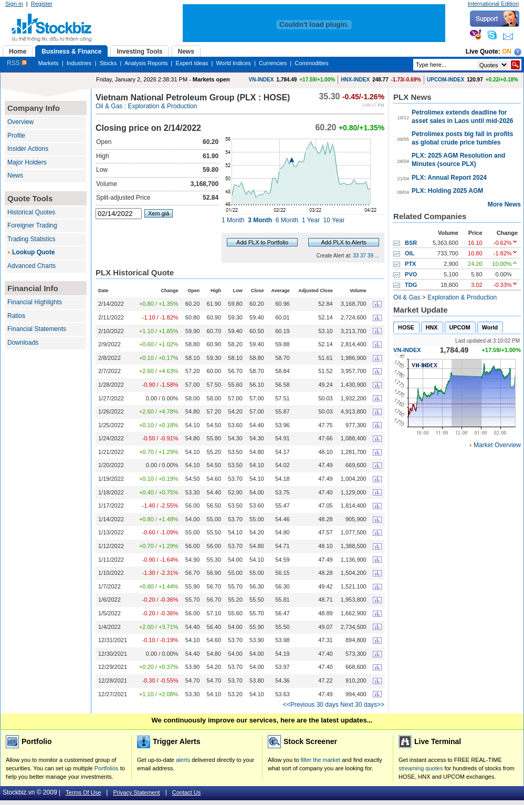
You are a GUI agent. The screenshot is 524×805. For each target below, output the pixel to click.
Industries (79, 63)
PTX (410, 264)
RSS (17, 63)
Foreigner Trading (32, 225)
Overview (20, 122)
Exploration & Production (162, 106)
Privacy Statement (136, 792)
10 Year (334, 220)
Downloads (22, 342)
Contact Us (186, 792)
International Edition (493, 4)
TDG (411, 285)
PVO (411, 274)
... (377, 256)
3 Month (260, 220)
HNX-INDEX (355, 79)
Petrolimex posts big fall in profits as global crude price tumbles (462, 138)
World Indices (233, 63)
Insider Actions (27, 148)
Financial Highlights (34, 302)
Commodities (311, 63)
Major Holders (27, 162)
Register (42, 4)
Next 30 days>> (362, 704)
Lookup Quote (33, 252)
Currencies (273, 63)
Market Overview (497, 445)
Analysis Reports (146, 63)
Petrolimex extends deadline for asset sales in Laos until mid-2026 (462, 117)
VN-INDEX (261, 79)
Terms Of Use (83, 792)
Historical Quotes (31, 212)
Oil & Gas (109, 106)
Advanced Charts (31, 266)
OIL (409, 253)
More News (504, 204)
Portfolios (107, 768)
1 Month (233, 220)
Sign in (14, 4)
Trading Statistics (31, 239)
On (506, 51)
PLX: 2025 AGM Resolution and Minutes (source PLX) (458, 160)
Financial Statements (36, 329)
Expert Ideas (192, 63)
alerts (183, 760)
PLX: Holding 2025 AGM (447, 190)
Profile (16, 135)
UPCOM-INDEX (445, 79)
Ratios (16, 315)
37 (363, 256)
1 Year (311, 220)
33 (356, 256)
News (15, 175)
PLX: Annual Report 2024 (449, 177)
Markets (48, 63)
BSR (411, 243)
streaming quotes (421, 768)
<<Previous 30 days (311, 704)
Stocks (108, 63)
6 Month (287, 220)
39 (370, 256)
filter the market (320, 760)
